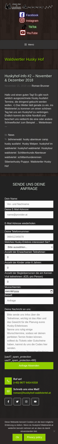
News (11, 135)
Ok (17, 437)
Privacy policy (34, 437)
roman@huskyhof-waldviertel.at (32, 393)
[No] (54, 431)
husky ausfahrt (13, 143)
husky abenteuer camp (35, 139)
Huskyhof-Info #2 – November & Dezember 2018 (28, 78)
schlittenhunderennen (29, 157)
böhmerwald (15, 139)
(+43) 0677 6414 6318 (25, 382)
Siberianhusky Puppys (17, 161)
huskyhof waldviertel (29, 148)
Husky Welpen (30, 143)
